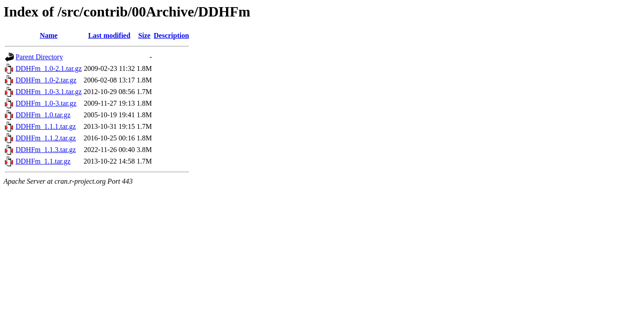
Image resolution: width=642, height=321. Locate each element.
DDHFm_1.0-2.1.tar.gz (49, 68)
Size (144, 35)
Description (171, 35)
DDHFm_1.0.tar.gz (43, 115)
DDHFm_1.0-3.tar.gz (46, 103)
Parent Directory (39, 57)
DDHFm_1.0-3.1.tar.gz (49, 91)
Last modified (109, 35)
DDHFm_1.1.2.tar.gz (46, 138)
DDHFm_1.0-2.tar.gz (46, 80)
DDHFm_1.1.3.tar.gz (46, 149)
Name (49, 35)
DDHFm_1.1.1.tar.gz (46, 126)
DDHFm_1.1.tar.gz (43, 161)
